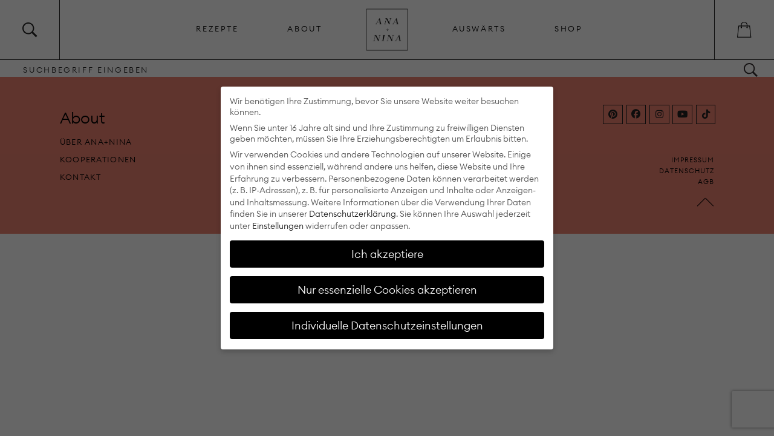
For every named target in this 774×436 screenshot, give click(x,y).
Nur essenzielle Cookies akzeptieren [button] (387, 290)
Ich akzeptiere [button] (387, 254)
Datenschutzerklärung (352, 213)
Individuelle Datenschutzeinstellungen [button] (387, 325)
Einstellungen (278, 225)
